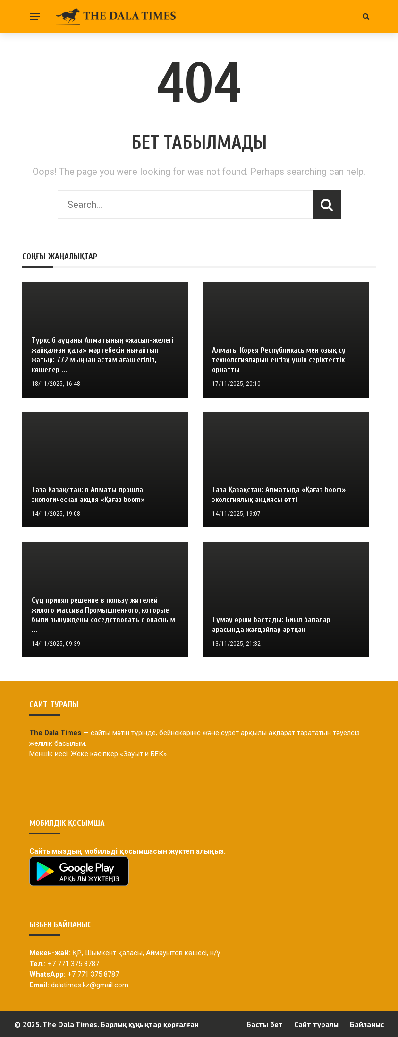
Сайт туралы (316, 1024)
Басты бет (264, 1024)
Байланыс (367, 1024)
